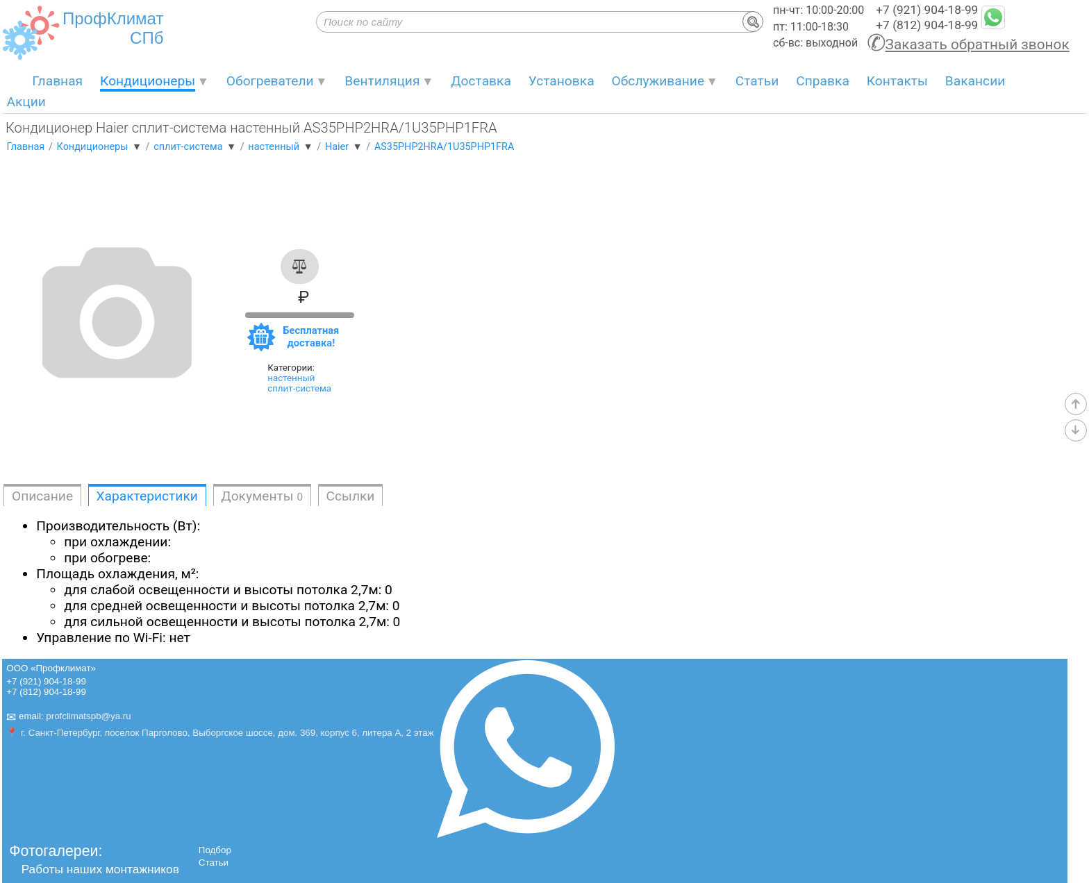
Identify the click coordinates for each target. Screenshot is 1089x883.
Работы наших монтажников (100, 869)
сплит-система (299, 388)
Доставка (481, 81)
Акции (25, 102)
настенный (291, 378)
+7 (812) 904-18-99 (927, 25)
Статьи (757, 81)
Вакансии (975, 81)
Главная (57, 81)
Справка (822, 81)
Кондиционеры (147, 81)
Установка (562, 81)
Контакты (897, 81)
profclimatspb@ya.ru (88, 717)
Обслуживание (658, 81)
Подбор (215, 850)
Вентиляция (381, 81)
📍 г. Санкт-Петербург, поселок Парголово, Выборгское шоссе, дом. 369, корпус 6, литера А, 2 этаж (219, 733)
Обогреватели (270, 81)
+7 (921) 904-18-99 (927, 10)
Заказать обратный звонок (978, 44)
